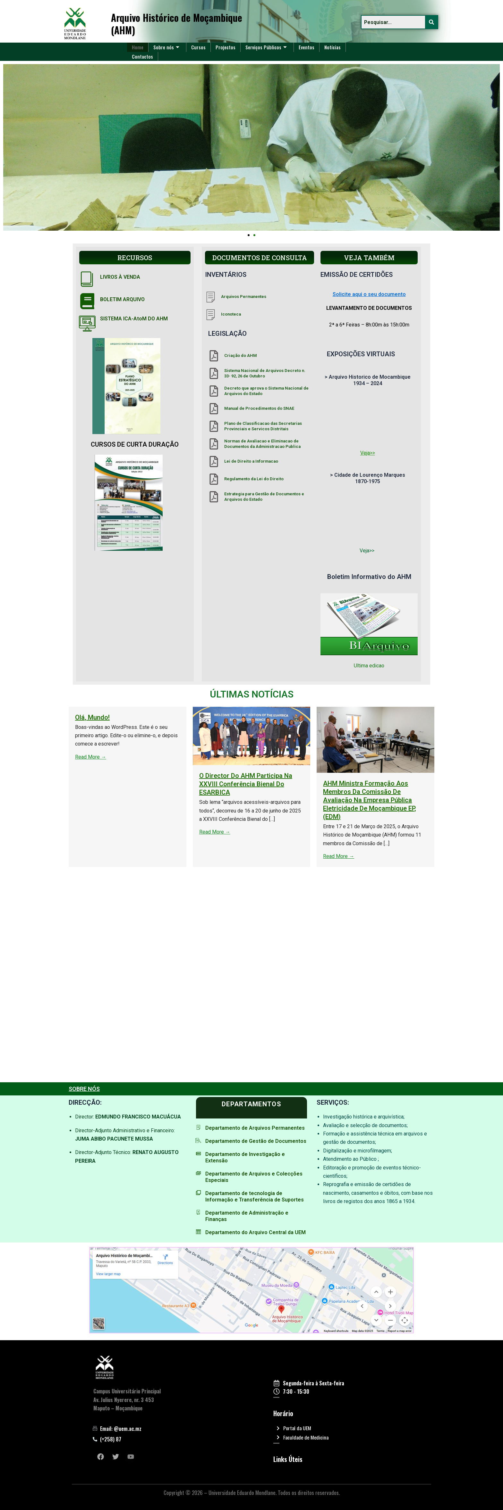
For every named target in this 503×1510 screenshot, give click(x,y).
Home (138, 47)
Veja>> (367, 453)
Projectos (226, 47)
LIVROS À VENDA (120, 277)
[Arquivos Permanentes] (210, 296)
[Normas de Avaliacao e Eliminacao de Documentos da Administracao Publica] (213, 444)
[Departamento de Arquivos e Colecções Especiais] (198, 1173)
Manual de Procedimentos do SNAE (259, 408)
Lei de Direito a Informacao (251, 461)
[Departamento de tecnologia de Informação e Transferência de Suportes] (198, 1192)
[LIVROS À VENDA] (87, 279)
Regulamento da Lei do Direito (254, 478)
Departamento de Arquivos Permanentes (254, 1128)
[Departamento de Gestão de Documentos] (198, 1140)
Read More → (245, 757)
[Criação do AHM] (213, 355)
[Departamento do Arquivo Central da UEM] (198, 1231)
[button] (249, 235)
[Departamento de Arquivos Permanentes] (198, 1127)
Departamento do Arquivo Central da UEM (255, 1232)
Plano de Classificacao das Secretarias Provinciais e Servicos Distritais (263, 426)
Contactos (142, 56)
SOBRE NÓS (84, 1088)
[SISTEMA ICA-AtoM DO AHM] (87, 324)
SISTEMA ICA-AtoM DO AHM (134, 319)
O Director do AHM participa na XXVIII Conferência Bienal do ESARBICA (400, 784)
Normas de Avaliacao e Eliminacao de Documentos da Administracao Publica (262, 444)
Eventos (308, 47)
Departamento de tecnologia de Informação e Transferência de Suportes (254, 1196)
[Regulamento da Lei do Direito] (213, 479)
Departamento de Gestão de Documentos (255, 1141)
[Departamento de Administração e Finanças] (198, 1212)
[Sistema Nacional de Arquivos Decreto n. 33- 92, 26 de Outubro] (213, 373)
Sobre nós (167, 47)
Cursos (199, 47)
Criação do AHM (240, 355)
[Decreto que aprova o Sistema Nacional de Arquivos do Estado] (213, 391)
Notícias (334, 47)
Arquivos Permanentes (243, 296)
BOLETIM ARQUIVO (122, 299)
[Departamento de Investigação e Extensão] (198, 1153)
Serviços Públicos (267, 47)
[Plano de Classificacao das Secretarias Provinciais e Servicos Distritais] (213, 426)
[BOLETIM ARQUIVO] (87, 301)
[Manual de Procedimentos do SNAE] (213, 408)
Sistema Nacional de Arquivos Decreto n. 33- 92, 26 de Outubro (264, 373)
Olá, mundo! (247, 717)
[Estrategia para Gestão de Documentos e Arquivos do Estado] (213, 496)
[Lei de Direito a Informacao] (213, 461)
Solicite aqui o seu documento (369, 294)
